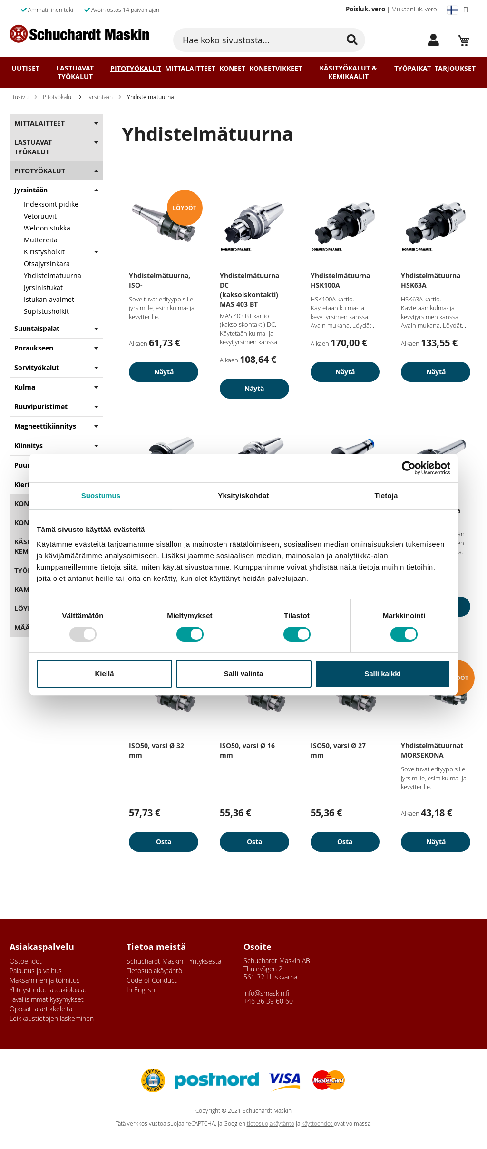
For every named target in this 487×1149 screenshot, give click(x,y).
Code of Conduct (152, 980)
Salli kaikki (382, 673)
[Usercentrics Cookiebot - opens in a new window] (408, 468)
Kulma (24, 386)
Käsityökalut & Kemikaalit (348, 72)
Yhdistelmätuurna (52, 275)
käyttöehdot (318, 1123)
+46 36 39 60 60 (268, 1001)
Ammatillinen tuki (47, 9)
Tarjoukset (455, 68)
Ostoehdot (26, 961)
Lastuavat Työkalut (75, 72)
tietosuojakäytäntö (270, 1123)
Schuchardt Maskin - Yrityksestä (174, 961)
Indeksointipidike (51, 204)
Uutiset (25, 68)
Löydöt (27, 608)
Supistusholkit (46, 311)
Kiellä (104, 673)
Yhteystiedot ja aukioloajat (48, 989)
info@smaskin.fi (266, 993)
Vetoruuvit (40, 215)
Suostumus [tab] (101, 495)
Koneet (232, 68)
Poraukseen (33, 347)
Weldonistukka (47, 227)
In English (141, 989)
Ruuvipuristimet (41, 406)
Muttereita (41, 239)
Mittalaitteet (190, 68)
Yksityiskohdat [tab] (243, 495)
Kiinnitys (28, 445)
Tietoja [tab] (386, 495)
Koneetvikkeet (275, 68)
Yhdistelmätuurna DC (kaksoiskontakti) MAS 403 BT (249, 290)
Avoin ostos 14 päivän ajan (121, 9)
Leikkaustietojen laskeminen (52, 1018)
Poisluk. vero (365, 9)
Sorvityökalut (36, 367)
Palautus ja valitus (36, 970)
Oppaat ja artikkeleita (41, 1008)
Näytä (164, 371)
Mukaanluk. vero (414, 9)
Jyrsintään (100, 96)
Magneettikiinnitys (45, 425)
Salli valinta (243, 673)
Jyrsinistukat (43, 287)
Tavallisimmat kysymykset (47, 999)
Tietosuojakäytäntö (154, 970)
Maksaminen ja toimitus (45, 980)
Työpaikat (412, 68)
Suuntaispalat (36, 328)
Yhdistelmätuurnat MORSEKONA (432, 750)
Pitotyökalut (135, 68)
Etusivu (19, 96)
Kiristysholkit (44, 251)
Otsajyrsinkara (47, 263)
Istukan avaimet (49, 299)
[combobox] (269, 40)
